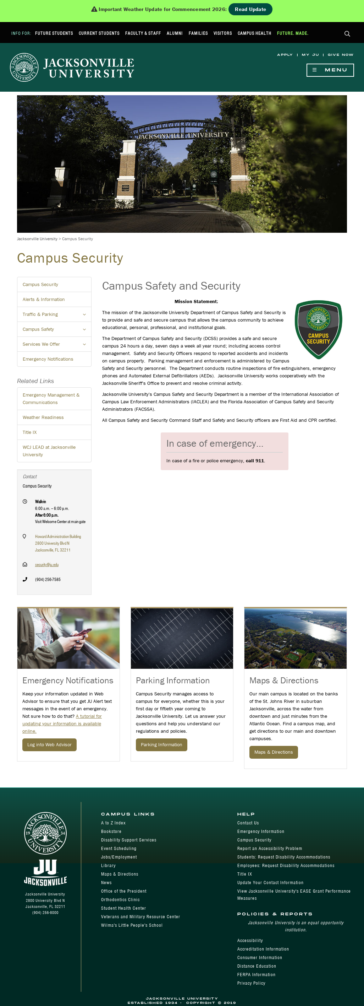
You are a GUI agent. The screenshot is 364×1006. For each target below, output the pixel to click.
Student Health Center (123, 908)
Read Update (250, 9)
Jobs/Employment (119, 857)
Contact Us (248, 823)
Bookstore (111, 831)
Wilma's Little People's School (132, 925)
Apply (285, 55)
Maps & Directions (273, 752)
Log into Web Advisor (49, 744)
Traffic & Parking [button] (57, 316)
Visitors (223, 33)
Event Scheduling (119, 848)
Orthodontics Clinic (120, 900)
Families (198, 33)
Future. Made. (293, 33)
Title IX (30, 432)
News (106, 882)
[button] (347, 34)
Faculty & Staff (143, 33)
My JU (310, 55)
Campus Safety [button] (57, 331)
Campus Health (254, 33)
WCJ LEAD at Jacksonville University (49, 451)
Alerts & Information (44, 299)
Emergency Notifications (48, 359)
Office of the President (124, 891)
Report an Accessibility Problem (269, 848)
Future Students (54, 33)
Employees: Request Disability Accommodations (286, 865)
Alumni (175, 33)
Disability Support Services (128, 840)
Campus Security (40, 284)
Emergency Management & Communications (51, 398)
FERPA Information (256, 975)
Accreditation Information (263, 949)
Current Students (99, 33)
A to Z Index (113, 823)
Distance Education (256, 966)
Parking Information (161, 744)
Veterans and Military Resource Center (140, 917)
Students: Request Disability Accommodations (283, 857)
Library (108, 865)
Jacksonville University (37, 238)
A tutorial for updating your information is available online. (62, 723)
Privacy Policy (251, 983)
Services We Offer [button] (57, 346)
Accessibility (250, 940)
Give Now (341, 55)
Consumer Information (259, 957)
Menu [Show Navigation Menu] (330, 70)
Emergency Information (261, 831)
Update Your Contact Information (270, 882)
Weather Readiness (43, 417)
